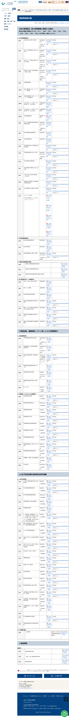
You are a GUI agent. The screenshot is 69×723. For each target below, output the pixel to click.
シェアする (66, 22)
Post (63, 22)
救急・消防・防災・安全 (9, 21)
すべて (4, 10)
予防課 (20, 683)
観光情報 (6, 29)
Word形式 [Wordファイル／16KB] (65, 275)
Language (45, 2)
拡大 (59, 2)
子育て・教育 (7, 16)
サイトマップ (25, 695)
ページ (8, 10)
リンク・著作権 (51, 695)
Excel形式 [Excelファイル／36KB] (65, 656)
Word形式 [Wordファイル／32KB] (65, 661)
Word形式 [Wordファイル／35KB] (65, 651)
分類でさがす (31, 10)
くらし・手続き (7, 13)
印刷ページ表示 (59, 22)
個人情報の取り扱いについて (35, 695)
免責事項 (45, 695)
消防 (49, 10)
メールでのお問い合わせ (52, 705)
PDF (12, 10)
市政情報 (6, 26)
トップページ (24, 10)
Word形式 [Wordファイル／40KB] (65, 265)
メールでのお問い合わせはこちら (26, 687)
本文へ (15, 1)
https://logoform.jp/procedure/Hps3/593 (60, 42)
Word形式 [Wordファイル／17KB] (65, 633)
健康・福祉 (6, 18)
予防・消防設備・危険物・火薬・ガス (60, 10)
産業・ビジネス (7, 24)
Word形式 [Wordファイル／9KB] (65, 270)
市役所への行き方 (59, 695)
